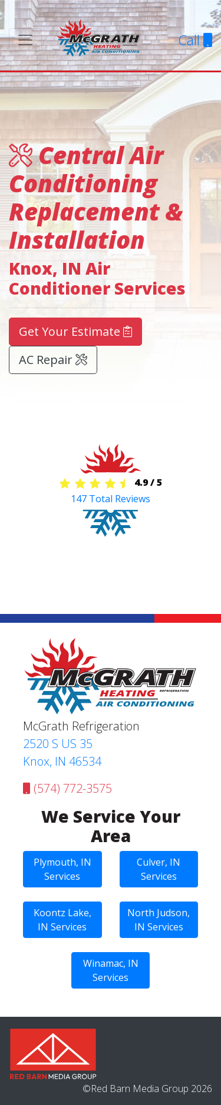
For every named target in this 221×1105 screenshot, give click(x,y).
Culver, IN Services (158, 869)
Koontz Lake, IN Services (62, 919)
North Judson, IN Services (158, 919)
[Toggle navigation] (25, 40)
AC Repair (53, 360)
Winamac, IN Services (110, 970)
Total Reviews (110, 498)
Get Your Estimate (75, 331)
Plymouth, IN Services (62, 869)
